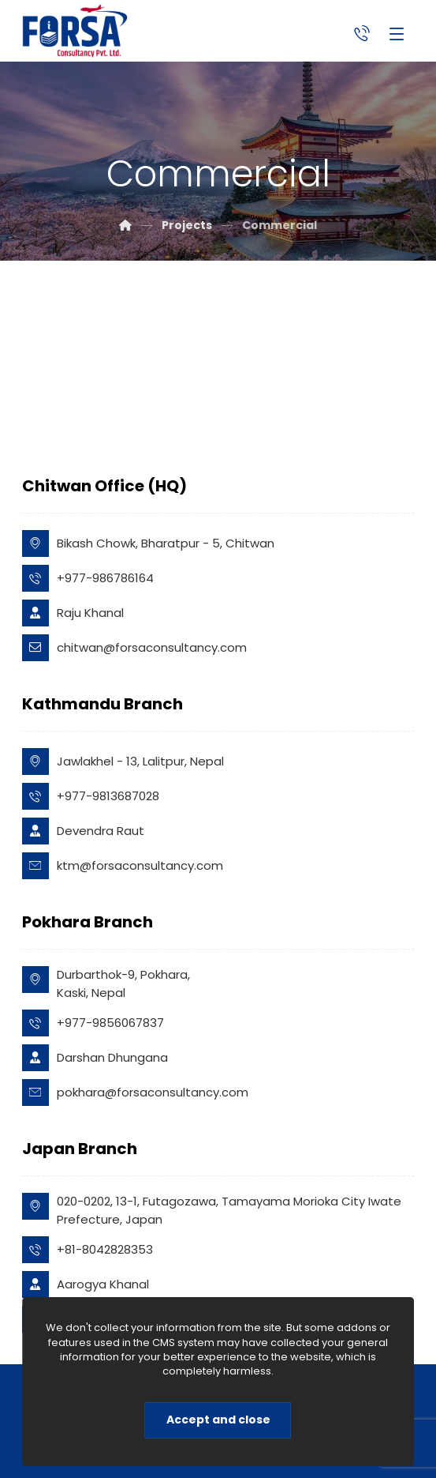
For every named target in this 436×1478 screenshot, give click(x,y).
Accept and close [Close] (218, 1419)
